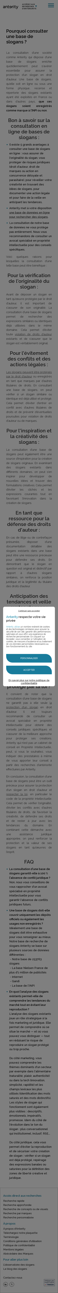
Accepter (29, 670)
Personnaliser (29, 658)
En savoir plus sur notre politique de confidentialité (29, 682)
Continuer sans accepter (29, 611)
